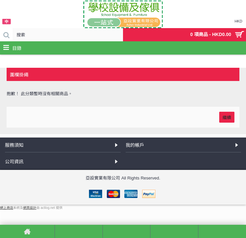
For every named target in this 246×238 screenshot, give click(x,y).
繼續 (227, 117)
